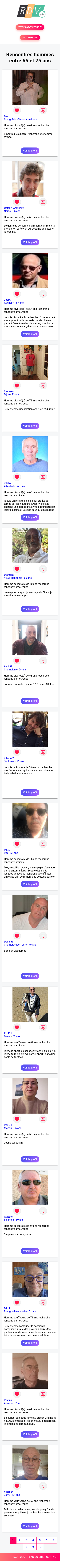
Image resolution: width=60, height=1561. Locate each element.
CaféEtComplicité (14, 208)
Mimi (7, 1308)
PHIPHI (8, 1033)
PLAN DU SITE (36, 1556)
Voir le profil (30, 150)
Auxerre (8, 1403)
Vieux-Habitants (13, 577)
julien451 (9, 758)
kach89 (8, 666)
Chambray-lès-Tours (15, 944)
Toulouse (9, 761)
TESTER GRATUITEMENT (30, 27)
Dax (6, 852)
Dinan (7, 1036)
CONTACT (52, 1556)
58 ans (23, 669)
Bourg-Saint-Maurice (15, 119)
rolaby (7, 483)
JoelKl (7, 299)
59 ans (20, 1219)
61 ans (33, 119)
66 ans (21, 486)
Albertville (9, 486)
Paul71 (8, 1125)
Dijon (7, 394)
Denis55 (8, 941)
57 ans (20, 302)
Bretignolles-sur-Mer (15, 1311)
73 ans (16, 394)
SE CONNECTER (30, 37)
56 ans (20, 761)
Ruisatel (8, 1216)
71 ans (33, 1311)
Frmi (6, 116)
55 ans (17, 1128)
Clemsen (9, 391)
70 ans (32, 944)
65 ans (16, 211)
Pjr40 (7, 849)
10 (39, 1546)
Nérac (7, 211)
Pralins (8, 1400)
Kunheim (9, 302)
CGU (22, 1556)
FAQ (15, 1556)
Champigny (10, 669)
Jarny (7, 1494)
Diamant (9, 574)
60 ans (28, 577)
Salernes (9, 1219)
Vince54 (8, 1491)
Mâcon (8, 1128)
